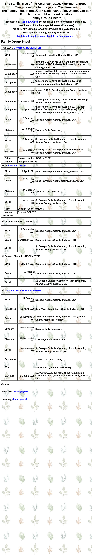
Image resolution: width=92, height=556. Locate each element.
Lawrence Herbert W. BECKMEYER (23, 291)
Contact (5, 384)
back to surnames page (60, 36)
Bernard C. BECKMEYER (27, 48)
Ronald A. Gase (29, 22)
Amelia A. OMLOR (18, 165)
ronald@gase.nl (21, 391)
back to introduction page (31, 36)
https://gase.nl (20, 399)
